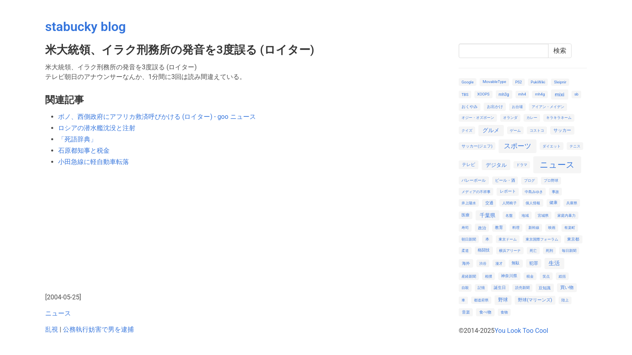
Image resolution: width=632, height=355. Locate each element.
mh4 (522, 94)
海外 (466, 263)
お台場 (517, 106)
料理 (516, 227)
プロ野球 (551, 180)
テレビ (468, 164)
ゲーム (515, 130)
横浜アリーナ (510, 250)
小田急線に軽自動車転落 (93, 162)
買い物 (567, 287)
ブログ (529, 180)
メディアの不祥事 (476, 191)
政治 (482, 228)
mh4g (540, 94)
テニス (575, 146)
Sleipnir (560, 82)
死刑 (549, 250)
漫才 (499, 263)
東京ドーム (508, 239)
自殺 (465, 287)
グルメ (490, 130)
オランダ (510, 117)
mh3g (504, 94)
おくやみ (470, 106)
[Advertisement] (247, 229)
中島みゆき (534, 191)
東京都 (573, 239)
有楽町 (569, 227)
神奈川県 (509, 276)
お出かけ (495, 106)
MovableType (494, 81)
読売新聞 (522, 287)
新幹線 (533, 227)
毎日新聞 (569, 250)
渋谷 (482, 263)
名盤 (509, 215)
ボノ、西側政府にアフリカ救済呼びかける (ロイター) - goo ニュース (157, 116)
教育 (499, 227)
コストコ (537, 130)
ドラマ (521, 164)
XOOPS (483, 94)
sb (576, 94)
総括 (562, 276)
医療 (466, 215)
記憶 (481, 287)
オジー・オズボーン (478, 117)
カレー (531, 117)
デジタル (496, 165)
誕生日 (500, 287)
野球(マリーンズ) (535, 300)
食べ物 (485, 312)
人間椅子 (509, 203)
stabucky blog (85, 26)
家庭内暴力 (566, 215)
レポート (508, 191)
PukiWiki (538, 82)
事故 (555, 191)
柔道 (465, 250)
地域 (525, 215)
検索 (559, 50)
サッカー (562, 130)
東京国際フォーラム (542, 239)
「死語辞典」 (77, 139)
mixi (559, 94)
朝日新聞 (469, 239)
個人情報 (533, 203)
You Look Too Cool (521, 330)
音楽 (466, 312)
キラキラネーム (559, 117)
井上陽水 (469, 203)
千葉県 (487, 215)
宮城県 (543, 215)
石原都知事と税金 (84, 150)
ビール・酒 (505, 180)
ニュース (58, 313)
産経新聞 (469, 276)
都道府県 (481, 300)
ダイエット (552, 146)
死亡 (533, 250)
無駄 (515, 263)
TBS (465, 94)
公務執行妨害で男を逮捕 (98, 329)
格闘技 (484, 250)
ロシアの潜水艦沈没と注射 (96, 128)
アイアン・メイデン (548, 106)
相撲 (488, 276)
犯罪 (533, 263)
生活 (554, 263)
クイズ (467, 130)
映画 (551, 227)
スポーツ (517, 146)
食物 (504, 312)
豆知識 (544, 288)
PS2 (518, 82)
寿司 (465, 227)
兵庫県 (571, 203)
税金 (530, 276)
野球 (503, 300)
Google (468, 82)
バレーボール (474, 180)
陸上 (565, 300)
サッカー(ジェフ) (477, 146)
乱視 (51, 329)
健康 (553, 202)
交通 (489, 203)
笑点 (546, 276)
